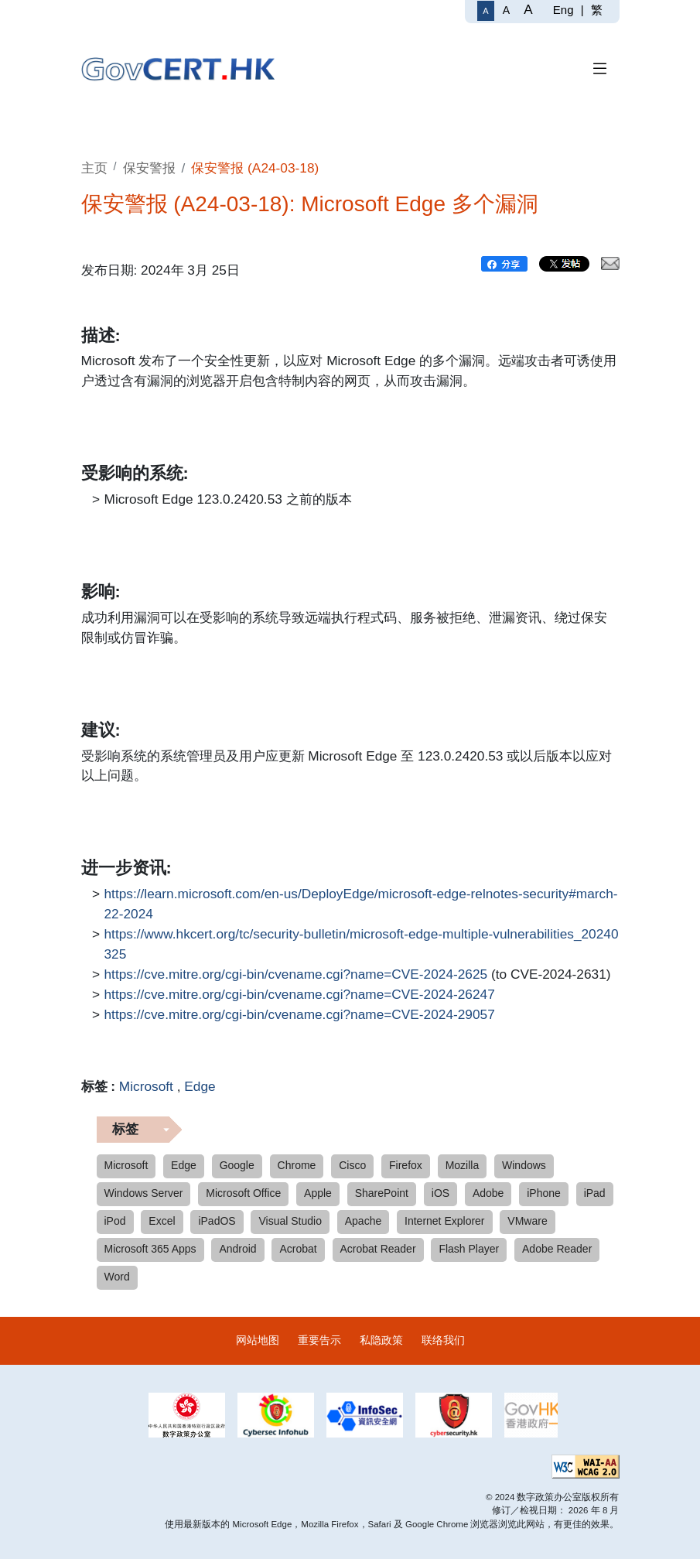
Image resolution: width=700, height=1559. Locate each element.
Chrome (297, 1165)
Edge (199, 1086)
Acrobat (297, 1249)
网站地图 (257, 1340)
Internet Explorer (445, 1221)
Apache (363, 1221)
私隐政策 (381, 1340)
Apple (318, 1193)
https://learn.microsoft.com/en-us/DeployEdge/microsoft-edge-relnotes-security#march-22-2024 (361, 902)
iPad (595, 1193)
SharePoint (381, 1193)
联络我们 (443, 1340)
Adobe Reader (557, 1249)
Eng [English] (563, 9)
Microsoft (146, 1086)
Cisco (352, 1165)
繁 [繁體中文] (597, 9)
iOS (440, 1193)
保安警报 (149, 168)
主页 (94, 168)
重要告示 (319, 1340)
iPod (115, 1221)
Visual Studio (289, 1221)
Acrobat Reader (378, 1249)
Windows (524, 1165)
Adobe (488, 1193)
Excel (162, 1221)
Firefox (405, 1165)
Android (237, 1249)
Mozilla (463, 1165)
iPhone (544, 1193)
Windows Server (143, 1193)
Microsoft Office (243, 1193)
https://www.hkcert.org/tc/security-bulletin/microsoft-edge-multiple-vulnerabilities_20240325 (361, 943)
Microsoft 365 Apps (150, 1249)
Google (237, 1165)
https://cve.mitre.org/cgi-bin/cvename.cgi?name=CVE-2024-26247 (299, 995)
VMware (527, 1221)
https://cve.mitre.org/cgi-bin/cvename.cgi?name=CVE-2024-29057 (299, 1015)
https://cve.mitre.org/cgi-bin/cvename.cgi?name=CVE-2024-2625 (296, 975)
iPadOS (216, 1221)
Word (117, 1276)
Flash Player (469, 1249)
